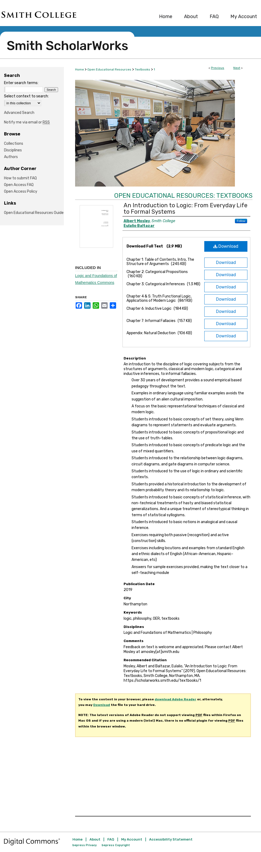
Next (236, 68)
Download (225, 246)
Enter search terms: (21, 83)
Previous (217, 68)
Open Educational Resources (109, 69)
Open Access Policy (20, 191)
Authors (11, 157)
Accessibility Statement (171, 839)
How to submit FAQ (20, 178)
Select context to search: (26, 96)
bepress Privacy (84, 845)
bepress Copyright (116, 845)
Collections (13, 143)
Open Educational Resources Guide (34, 212)
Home (79, 69)
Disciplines (13, 150)
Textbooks (142, 69)
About (94, 839)
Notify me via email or (27, 122)
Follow (241, 220)
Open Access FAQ (19, 185)
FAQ (110, 839)
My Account (131, 839)
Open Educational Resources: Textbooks (183, 195)
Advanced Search (19, 112)
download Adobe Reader (175, 699)
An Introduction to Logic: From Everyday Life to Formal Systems (185, 208)
